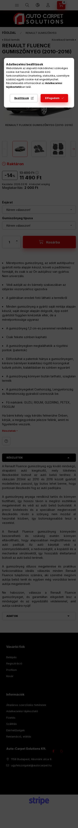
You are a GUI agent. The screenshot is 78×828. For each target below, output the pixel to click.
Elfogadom (52, 98)
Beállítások (21, 98)
